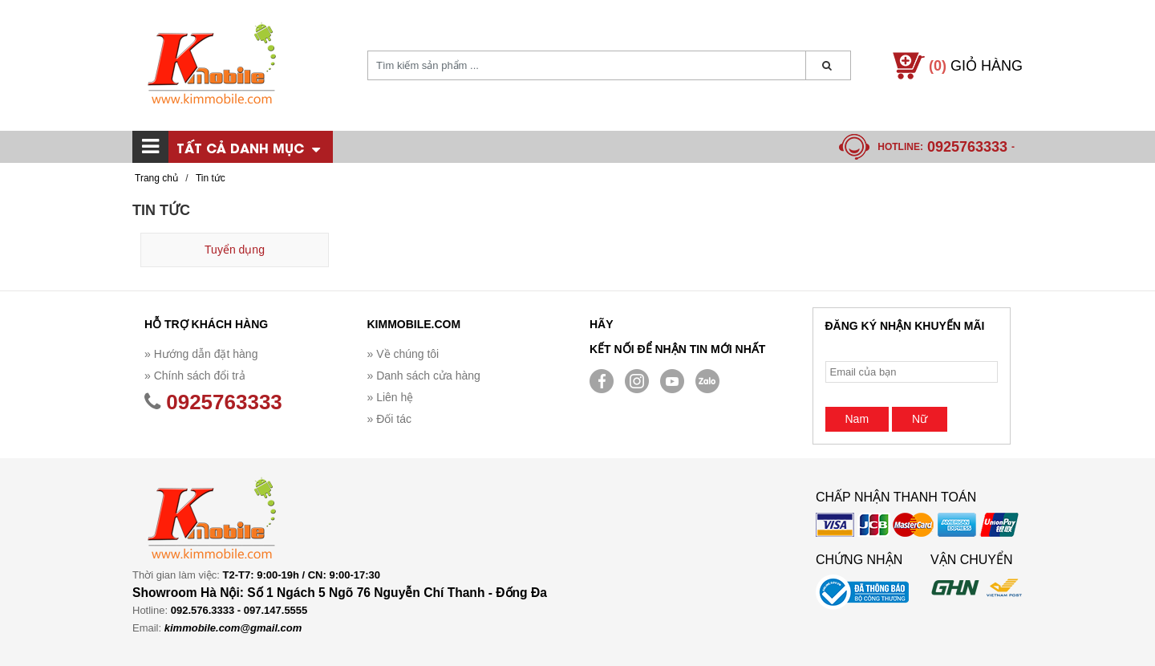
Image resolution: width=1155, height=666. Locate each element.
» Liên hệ (390, 397)
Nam (857, 418)
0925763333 (967, 147)
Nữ (919, 418)
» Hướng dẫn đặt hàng (200, 353)
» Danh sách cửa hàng (423, 375)
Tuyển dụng (235, 249)
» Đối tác (389, 418)
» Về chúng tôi (403, 353)
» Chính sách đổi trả (194, 375)
